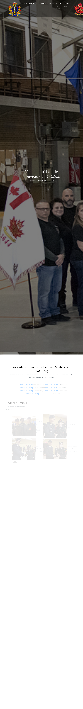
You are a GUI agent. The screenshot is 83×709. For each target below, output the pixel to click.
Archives (52, 3)
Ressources (43, 3)
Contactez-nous (68, 4)
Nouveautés (33, 3)
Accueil (24, 3)
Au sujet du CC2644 (59, 6)
